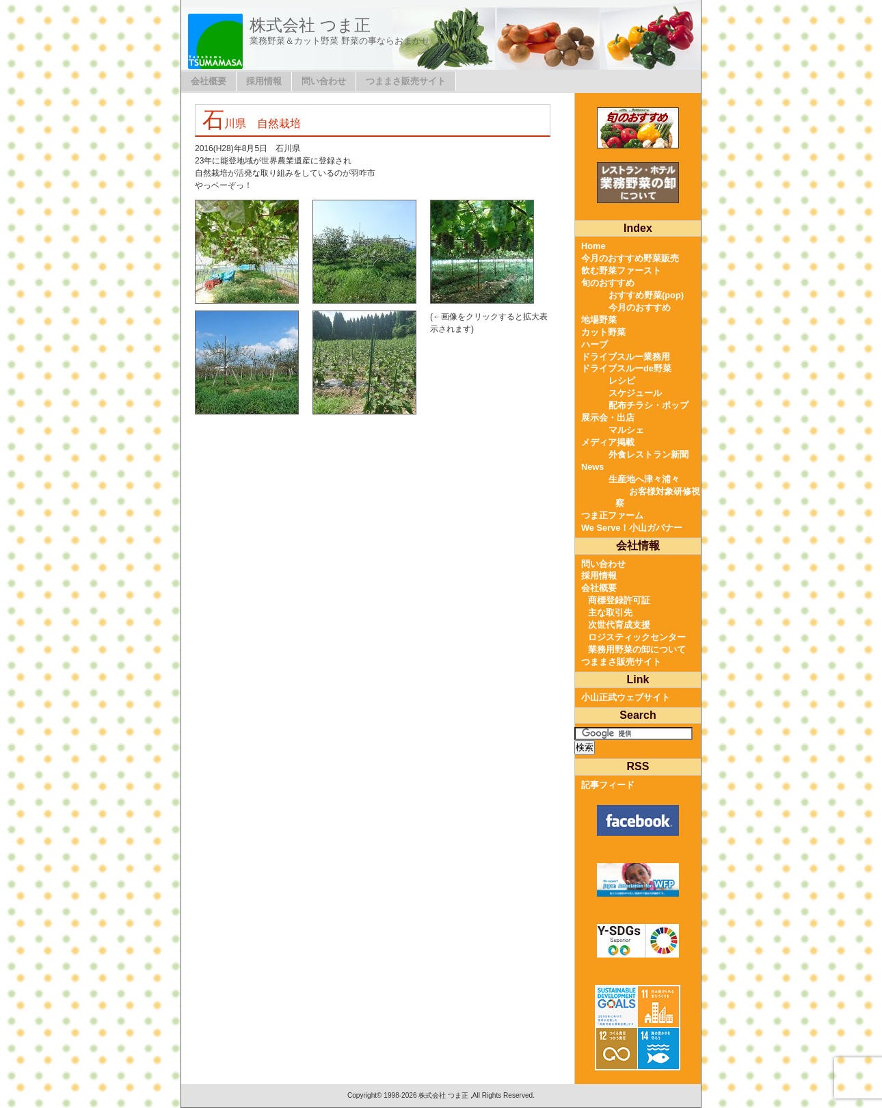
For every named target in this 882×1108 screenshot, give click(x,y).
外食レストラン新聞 (649, 454)
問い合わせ (324, 81)
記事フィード (607, 785)
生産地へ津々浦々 (644, 479)
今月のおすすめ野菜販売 (630, 258)
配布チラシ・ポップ (649, 405)
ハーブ (594, 344)
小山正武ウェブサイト (625, 697)
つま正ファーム (612, 515)
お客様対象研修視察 (657, 497)
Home (593, 246)
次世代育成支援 (619, 625)
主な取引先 (610, 612)
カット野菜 (603, 332)
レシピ (622, 380)
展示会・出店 (607, 417)
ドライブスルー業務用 (625, 357)
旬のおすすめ (607, 283)
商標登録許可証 (619, 600)
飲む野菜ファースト (621, 270)
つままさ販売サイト (406, 81)
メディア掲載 (607, 442)
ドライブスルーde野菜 (626, 368)
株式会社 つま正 (310, 25)
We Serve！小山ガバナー (631, 528)
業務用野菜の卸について (637, 649)
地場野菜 (599, 320)
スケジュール (635, 393)
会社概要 (208, 81)
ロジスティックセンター (637, 637)
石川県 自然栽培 (251, 123)
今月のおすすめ (640, 307)
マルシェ (626, 430)
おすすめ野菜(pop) (646, 295)
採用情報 (264, 81)
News (592, 467)
